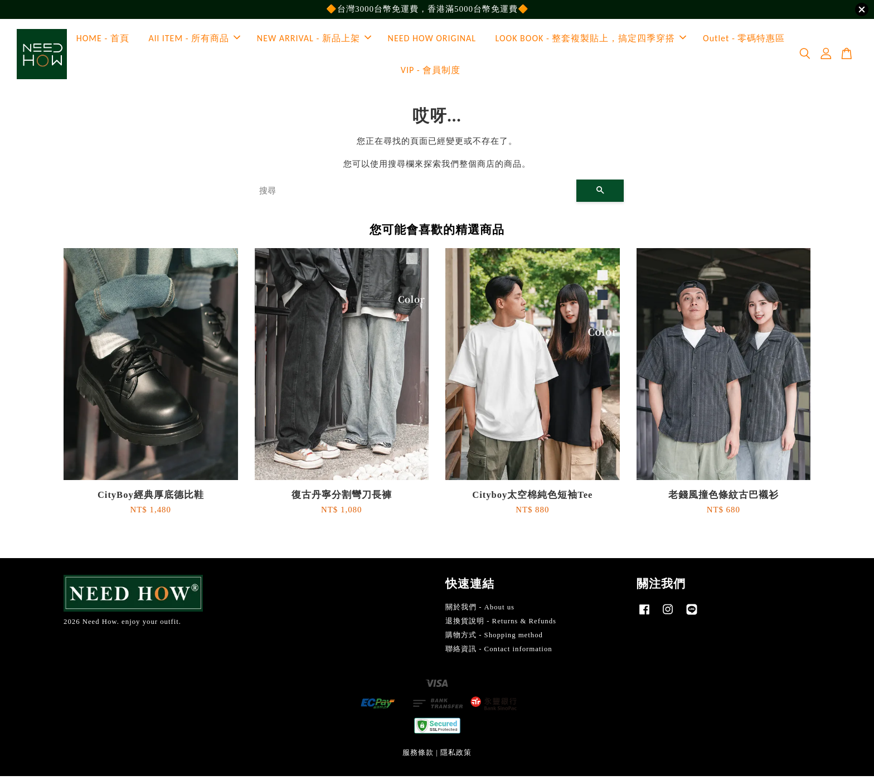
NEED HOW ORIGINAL (432, 40)
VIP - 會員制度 (431, 72)
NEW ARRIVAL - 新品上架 (314, 40)
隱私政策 (456, 757)
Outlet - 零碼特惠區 (744, 40)
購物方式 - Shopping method (494, 639)
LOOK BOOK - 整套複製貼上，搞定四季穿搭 (591, 40)
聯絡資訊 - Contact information (498, 653)
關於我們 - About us (479, 612)
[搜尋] (413, 195)
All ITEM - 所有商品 (195, 40)
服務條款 (418, 757)
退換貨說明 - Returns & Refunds (500, 625)
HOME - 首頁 (102, 40)
